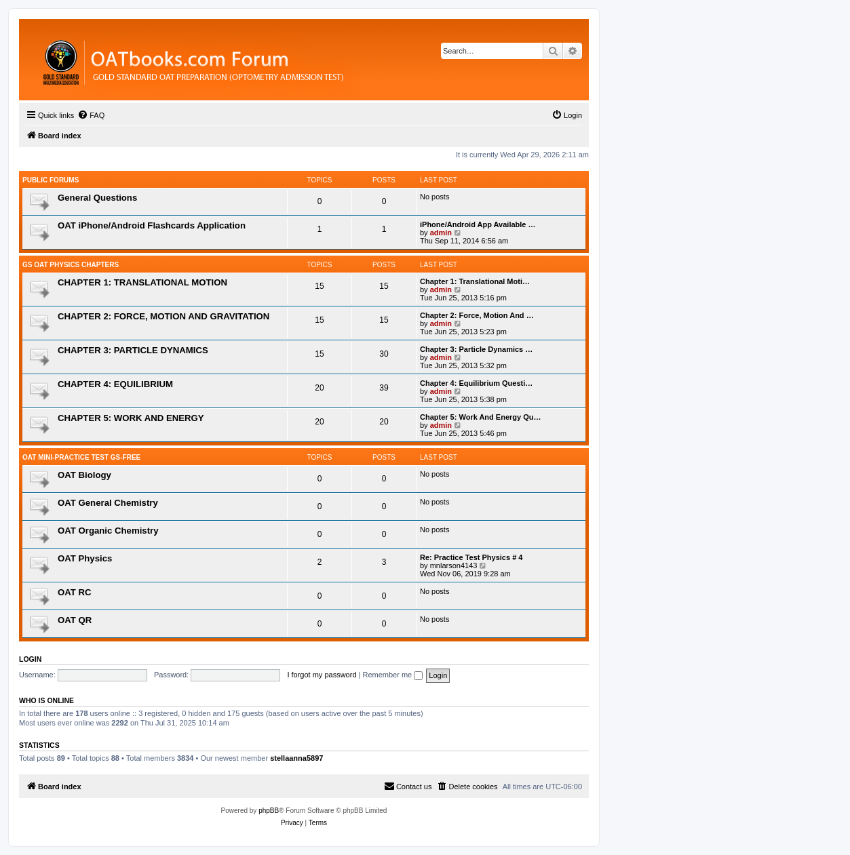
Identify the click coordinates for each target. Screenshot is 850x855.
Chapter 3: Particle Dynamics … (476, 349)
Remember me (392, 675)
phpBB (268, 810)
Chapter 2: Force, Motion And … (477, 315)
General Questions (97, 198)
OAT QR (75, 620)
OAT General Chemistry (108, 503)
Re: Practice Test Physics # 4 (471, 557)
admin (441, 232)
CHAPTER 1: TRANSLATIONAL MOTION (142, 282)
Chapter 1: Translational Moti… (475, 281)
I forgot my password (321, 675)
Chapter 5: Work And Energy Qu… (480, 417)
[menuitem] (90, 115)
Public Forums (50, 180)
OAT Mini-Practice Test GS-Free (81, 457)
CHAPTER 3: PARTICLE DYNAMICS (133, 350)
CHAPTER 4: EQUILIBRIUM (115, 384)
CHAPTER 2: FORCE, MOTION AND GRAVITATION (163, 316)
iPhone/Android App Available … (478, 224)
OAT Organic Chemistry (108, 530)
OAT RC (75, 592)
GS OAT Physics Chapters (70, 265)
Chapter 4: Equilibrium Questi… (476, 383)
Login (30, 659)
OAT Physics (85, 558)
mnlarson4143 (454, 565)
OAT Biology (84, 475)
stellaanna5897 (296, 758)
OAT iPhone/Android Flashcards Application (152, 225)
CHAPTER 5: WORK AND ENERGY (131, 418)
